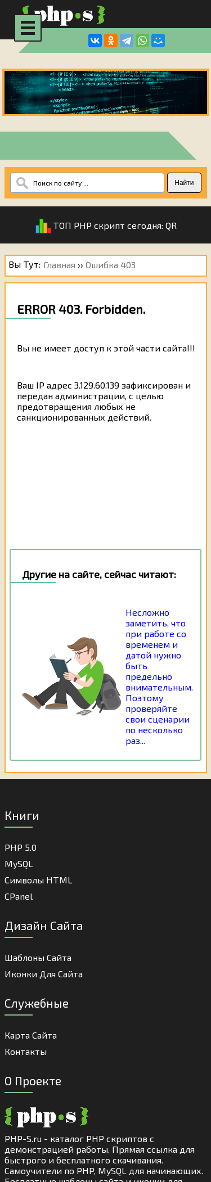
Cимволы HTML (39, 879)
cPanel (19, 896)
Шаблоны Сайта (38, 957)
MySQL (19, 863)
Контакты (26, 1051)
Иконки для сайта (44, 973)
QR (171, 225)
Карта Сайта (31, 1035)
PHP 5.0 (21, 847)
